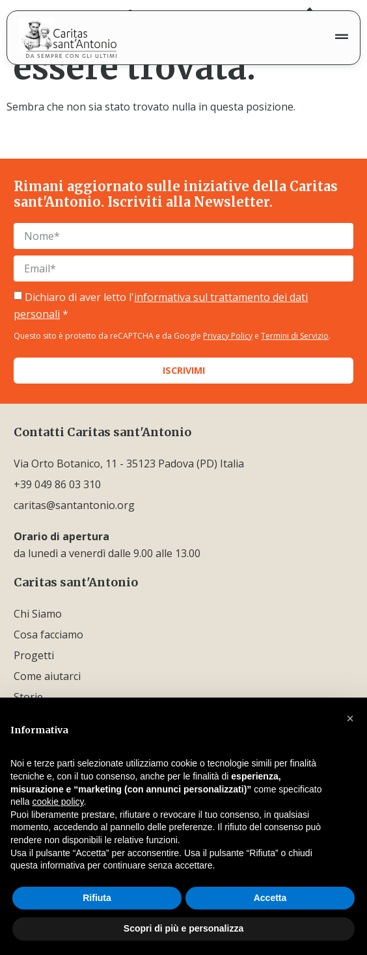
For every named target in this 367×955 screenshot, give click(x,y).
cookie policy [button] (57, 801)
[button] (350, 718)
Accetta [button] (270, 898)
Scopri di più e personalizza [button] (183, 928)
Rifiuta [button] (97, 898)
